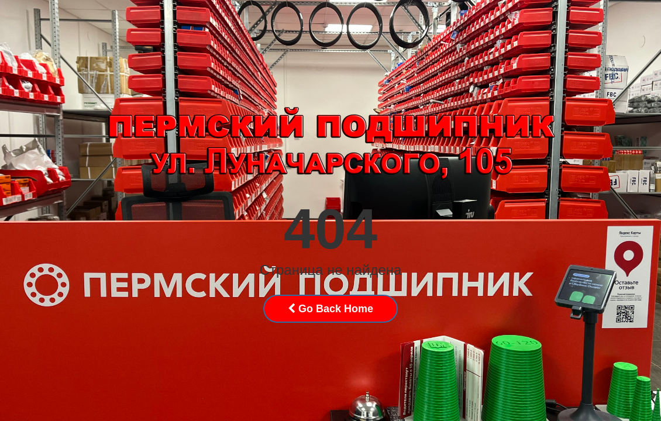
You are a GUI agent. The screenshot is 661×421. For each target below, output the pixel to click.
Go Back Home (330, 309)
